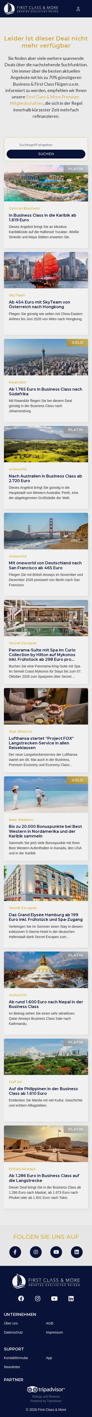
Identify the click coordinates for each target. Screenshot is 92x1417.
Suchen (46, 154)
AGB (49, 1323)
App (49, 1358)
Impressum (54, 1332)
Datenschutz (13, 1332)
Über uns (11, 1323)
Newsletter (12, 1367)
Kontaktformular (16, 1358)
